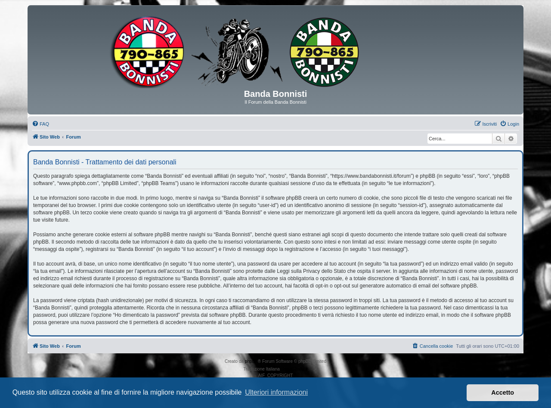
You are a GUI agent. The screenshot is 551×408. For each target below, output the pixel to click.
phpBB (251, 361)
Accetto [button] (502, 392)
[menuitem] (40, 124)
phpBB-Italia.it (294, 369)
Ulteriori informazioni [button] (276, 392)
